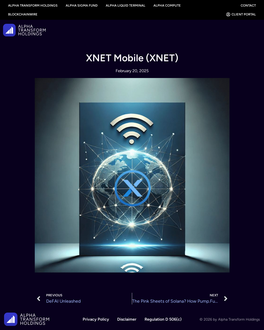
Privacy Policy (96, 319)
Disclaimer (126, 319)
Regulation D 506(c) (163, 319)
